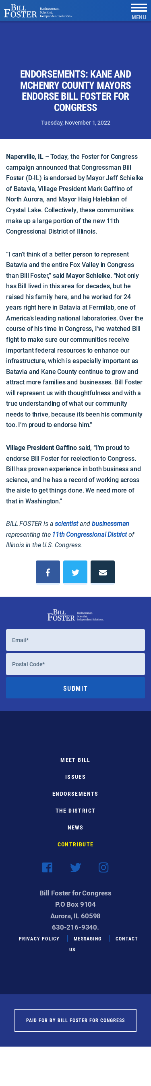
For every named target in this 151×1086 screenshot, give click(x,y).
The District (76, 816)
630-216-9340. (75, 932)
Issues (75, 782)
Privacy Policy (39, 944)
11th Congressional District (89, 534)
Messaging (87, 944)
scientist (66, 523)
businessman (110, 523)
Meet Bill (75, 765)
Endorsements (75, 799)
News (76, 833)
